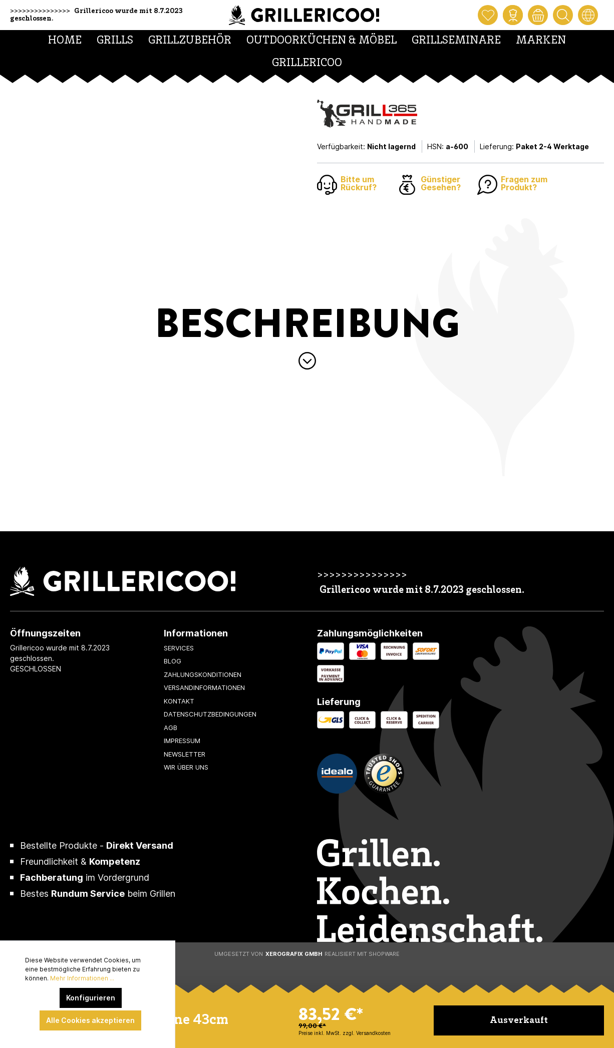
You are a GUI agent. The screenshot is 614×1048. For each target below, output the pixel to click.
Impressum (182, 741)
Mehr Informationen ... (82, 978)
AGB (170, 728)
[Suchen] (563, 15)
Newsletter (184, 754)
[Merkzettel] (488, 15)
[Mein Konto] (513, 15)
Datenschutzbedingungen (210, 714)
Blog (172, 661)
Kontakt (179, 701)
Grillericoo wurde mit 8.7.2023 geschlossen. (422, 590)
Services (179, 648)
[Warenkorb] (538, 15)
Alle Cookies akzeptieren (90, 1020)
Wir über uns (186, 767)
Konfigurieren (90, 997)
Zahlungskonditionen (202, 674)
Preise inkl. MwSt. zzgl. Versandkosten (344, 1032)
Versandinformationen (204, 687)
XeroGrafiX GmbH (293, 953)
